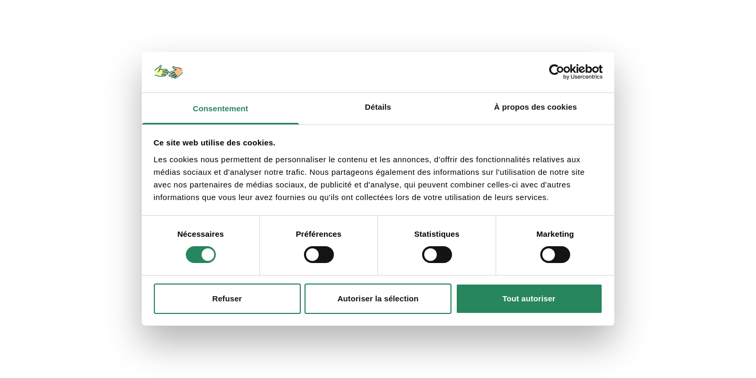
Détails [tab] (378, 106)
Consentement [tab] (220, 108)
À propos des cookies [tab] (535, 106)
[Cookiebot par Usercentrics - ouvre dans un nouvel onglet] (557, 72)
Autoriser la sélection (378, 298)
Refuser (227, 298)
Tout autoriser (528, 298)
